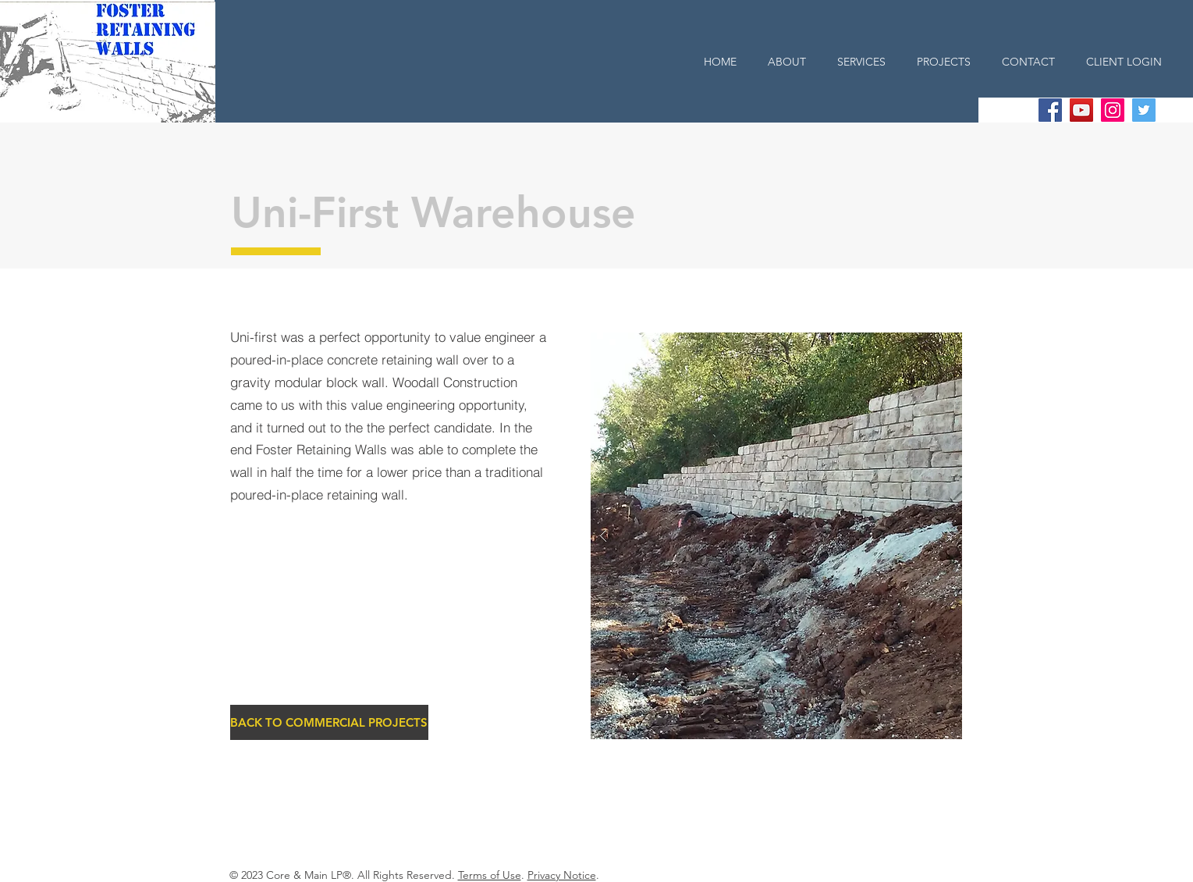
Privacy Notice (561, 875)
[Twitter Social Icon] (1144, 110)
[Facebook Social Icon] (1050, 110)
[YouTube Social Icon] (1081, 110)
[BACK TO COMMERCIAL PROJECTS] (329, 722)
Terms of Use (489, 875)
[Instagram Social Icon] (1112, 110)
